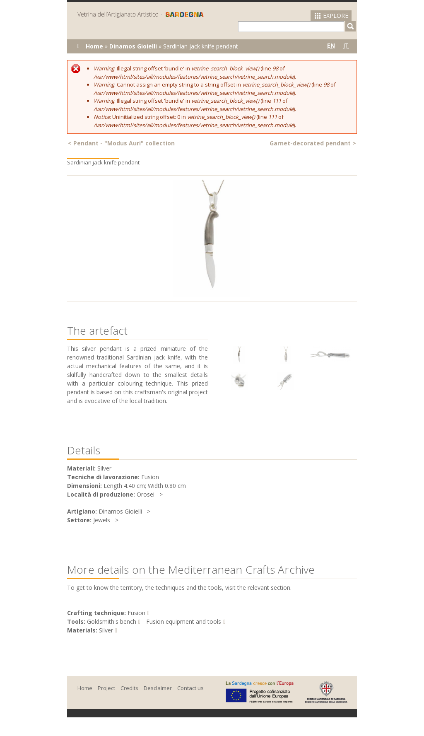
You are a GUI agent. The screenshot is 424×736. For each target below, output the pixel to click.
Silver (106, 630)
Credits (129, 688)
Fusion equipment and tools (183, 621)
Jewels (101, 520)
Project (106, 688)
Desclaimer (158, 688)
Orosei (145, 494)
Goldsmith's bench (111, 621)
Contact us (190, 688)
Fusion (136, 613)
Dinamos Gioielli (133, 46)
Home (94, 46)
